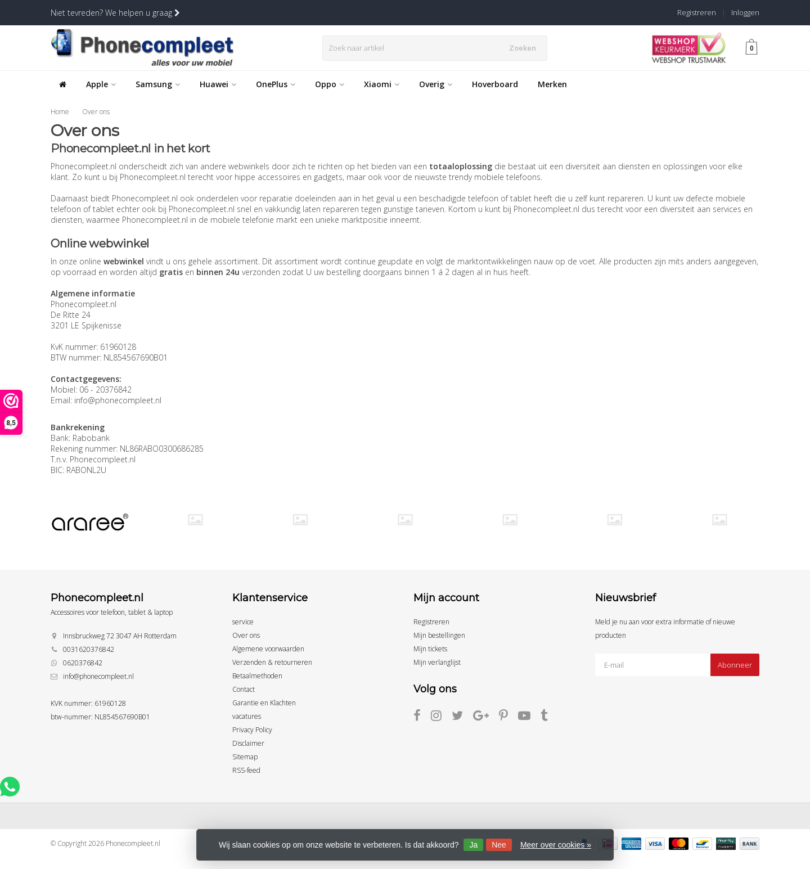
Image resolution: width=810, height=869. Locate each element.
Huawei (218, 84)
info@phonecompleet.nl (98, 676)
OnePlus (275, 84)
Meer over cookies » (555, 844)
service (243, 622)
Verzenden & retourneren (272, 662)
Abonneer (735, 665)
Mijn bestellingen (439, 635)
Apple (101, 84)
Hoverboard (495, 84)
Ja (473, 844)
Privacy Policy (252, 730)
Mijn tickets (430, 649)
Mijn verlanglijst (437, 662)
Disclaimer (248, 743)
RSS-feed (246, 770)
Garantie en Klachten (264, 703)
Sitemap (245, 757)
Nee (499, 844)
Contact (243, 689)
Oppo (329, 84)
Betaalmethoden (257, 676)
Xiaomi (381, 84)
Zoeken (524, 48)
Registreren (696, 12)
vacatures (246, 716)
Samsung (158, 84)
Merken (552, 84)
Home (60, 111)
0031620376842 (88, 649)
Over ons (96, 111)
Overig (435, 84)
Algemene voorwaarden (268, 649)
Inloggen (745, 12)
